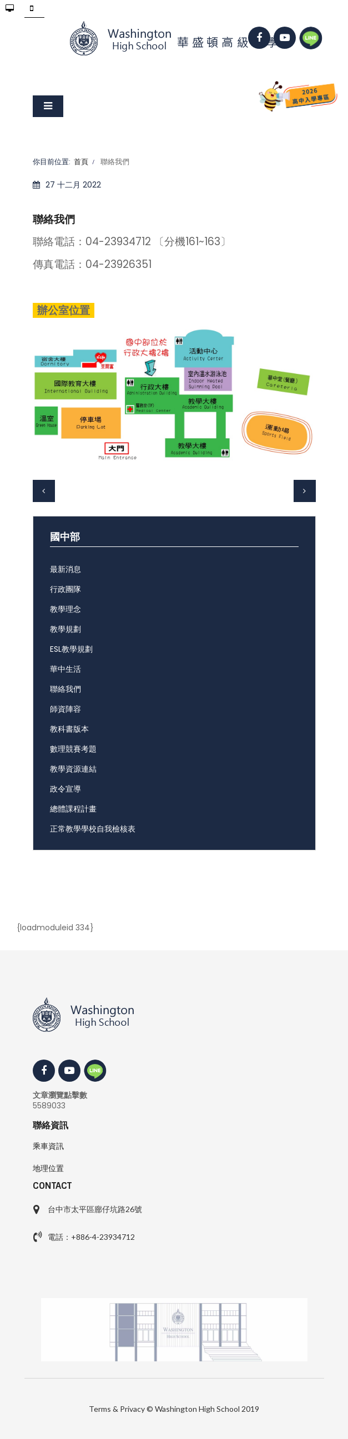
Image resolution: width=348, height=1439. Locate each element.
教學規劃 (65, 629)
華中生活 (65, 669)
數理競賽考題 (73, 748)
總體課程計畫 (73, 808)
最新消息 (65, 569)
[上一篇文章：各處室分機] (44, 491)
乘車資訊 (48, 1146)
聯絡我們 (65, 689)
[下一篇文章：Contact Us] (305, 491)
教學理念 (65, 609)
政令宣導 (65, 788)
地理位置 (48, 1168)
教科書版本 (69, 728)
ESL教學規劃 (71, 649)
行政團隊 (65, 589)
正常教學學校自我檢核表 (92, 828)
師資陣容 (65, 709)
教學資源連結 (73, 768)
